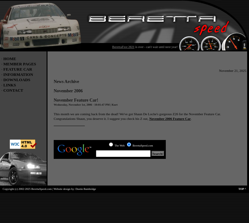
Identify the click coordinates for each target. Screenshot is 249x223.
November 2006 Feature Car (170, 118)
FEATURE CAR (17, 69)
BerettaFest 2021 (123, 47)
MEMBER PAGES (19, 64)
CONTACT (13, 90)
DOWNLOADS (16, 79)
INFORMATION (18, 74)
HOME (9, 58)
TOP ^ (243, 188)
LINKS (9, 85)
